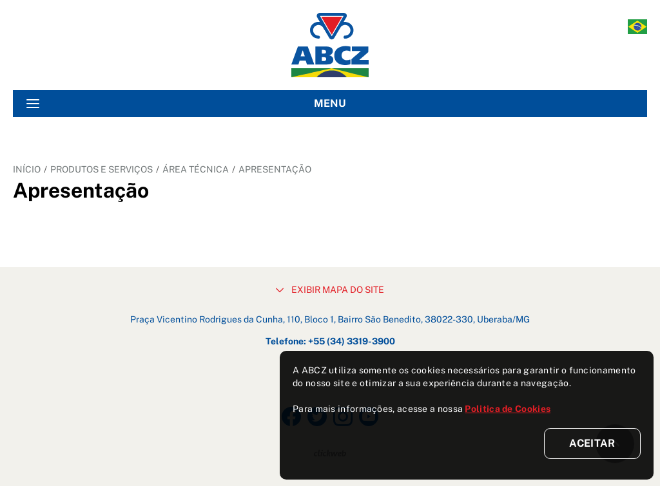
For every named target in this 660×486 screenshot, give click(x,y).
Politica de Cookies (507, 409)
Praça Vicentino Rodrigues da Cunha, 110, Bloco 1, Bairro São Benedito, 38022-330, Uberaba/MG (330, 319)
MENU (186, 103)
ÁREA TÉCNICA (195, 169)
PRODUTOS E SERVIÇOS (101, 169)
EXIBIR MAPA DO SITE (330, 290)
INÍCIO (27, 169)
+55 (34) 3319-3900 (351, 341)
